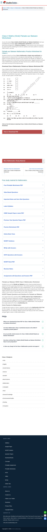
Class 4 (12, 8)
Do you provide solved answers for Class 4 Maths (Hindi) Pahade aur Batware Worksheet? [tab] (21, 334)
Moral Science (6, 379)
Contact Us (8, 494)
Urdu (4, 360)
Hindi (4, 390)
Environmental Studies (8, 398)
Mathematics (18, 8)
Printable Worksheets (10, 468)
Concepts (7, 461)
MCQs (6, 480)
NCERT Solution (9, 450)
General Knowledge (7, 394)
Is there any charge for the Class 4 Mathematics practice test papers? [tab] (21, 346)
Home (4, 8)
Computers (5, 406)
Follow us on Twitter (10, 498)
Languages (5, 387)
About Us (7, 491)
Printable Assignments (10, 465)
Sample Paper (8, 446)
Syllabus (7, 443)
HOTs (6, 472)
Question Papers (9, 454)
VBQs (6, 476)
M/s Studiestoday (16, 529)
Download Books (9, 457)
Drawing (5, 402)
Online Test (8, 483)
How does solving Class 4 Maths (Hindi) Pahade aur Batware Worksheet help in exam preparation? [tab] (22, 341)
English (4, 364)
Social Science (6, 368)
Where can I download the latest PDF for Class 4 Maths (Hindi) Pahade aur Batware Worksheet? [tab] (21, 322)
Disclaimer (7, 502)
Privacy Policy (8, 506)
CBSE (8, 8)
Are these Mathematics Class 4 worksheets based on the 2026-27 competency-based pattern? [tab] (20, 328)
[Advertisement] (23, 23)
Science (5, 371)
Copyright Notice (9, 509)
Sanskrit (5, 375)
